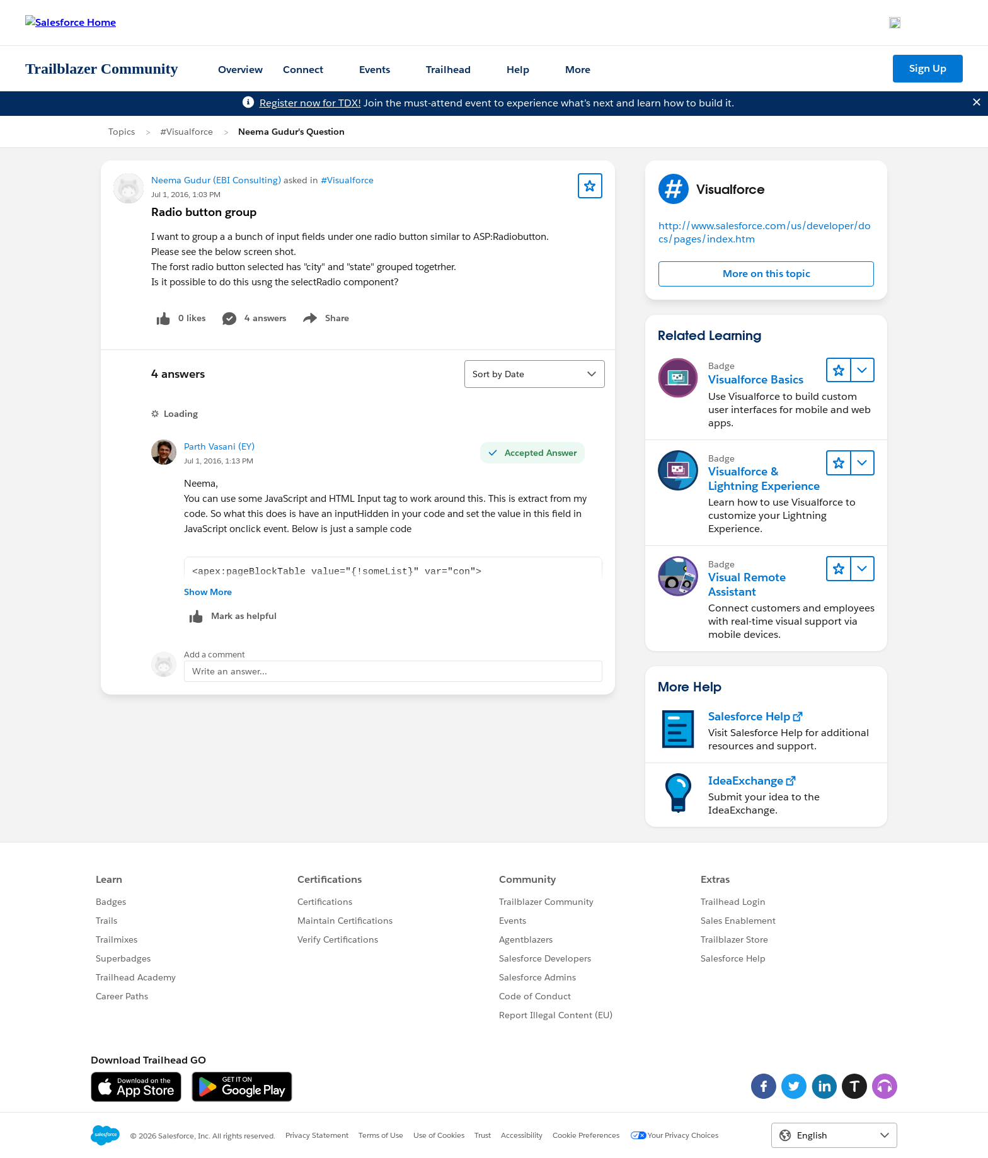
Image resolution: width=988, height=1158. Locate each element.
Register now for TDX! (310, 103)
